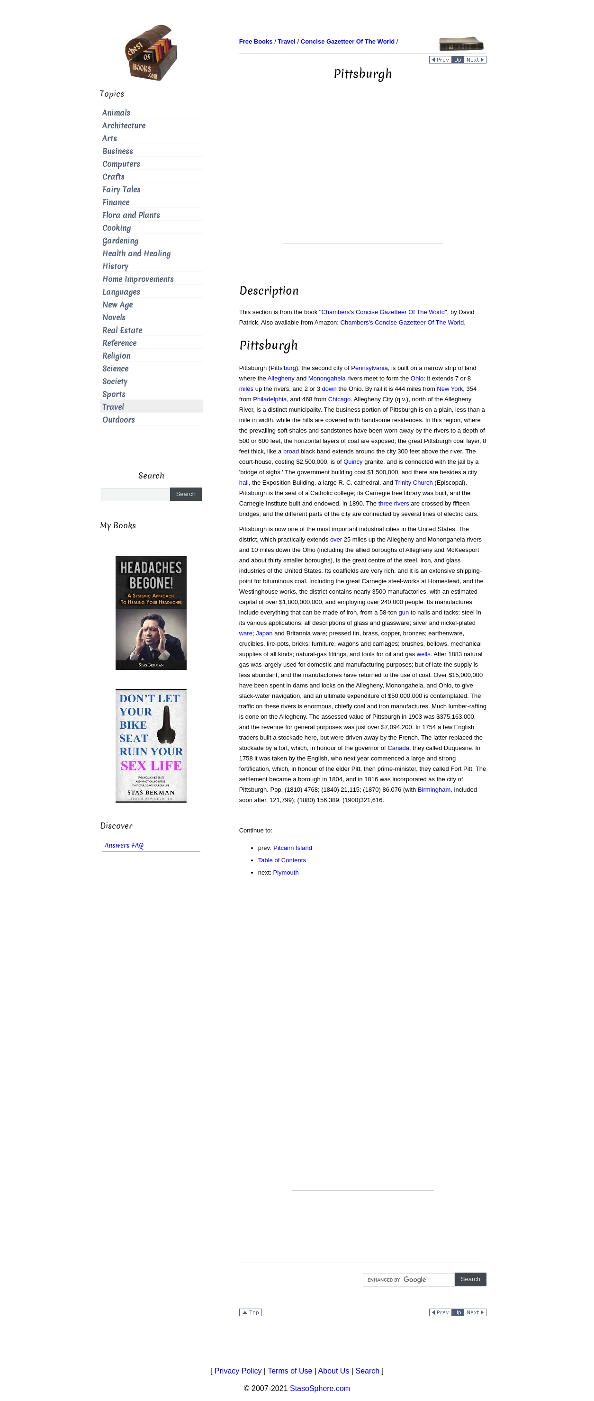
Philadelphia (270, 399)
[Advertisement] (362, 177)
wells (424, 654)
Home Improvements (138, 279)
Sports (114, 394)
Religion (116, 356)
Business (117, 151)
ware (245, 633)
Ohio (417, 378)
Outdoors (118, 420)
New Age (117, 305)
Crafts (113, 177)
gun (403, 612)
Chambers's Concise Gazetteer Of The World (383, 312)
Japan (264, 633)
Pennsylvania (369, 367)
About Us (334, 1371)
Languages (121, 292)
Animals (116, 113)
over (336, 539)
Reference (119, 343)
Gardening (120, 241)
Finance (115, 203)
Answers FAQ (124, 845)
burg (290, 367)
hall (244, 482)
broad (291, 451)
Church (423, 482)
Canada (398, 747)
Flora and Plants (131, 215)
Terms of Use (290, 1371)
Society (114, 382)
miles (246, 388)
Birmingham (434, 789)
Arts (109, 139)
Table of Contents (282, 860)
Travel (113, 407)
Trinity (403, 482)
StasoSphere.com (320, 1388)
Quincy (352, 461)
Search (367, 1371)
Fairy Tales (121, 190)
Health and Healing (136, 254)
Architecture (123, 126)
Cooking (116, 228)
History (115, 266)
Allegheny (281, 378)
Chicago (339, 399)
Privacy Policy (238, 1371)
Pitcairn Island (292, 847)
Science (115, 369)
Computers (121, 164)
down (329, 388)
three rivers (393, 503)
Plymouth (286, 872)
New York (450, 388)
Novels (114, 318)
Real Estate (122, 330)
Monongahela (327, 378)
